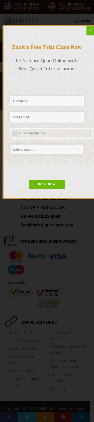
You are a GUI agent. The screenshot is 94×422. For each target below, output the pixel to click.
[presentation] (48, 170)
